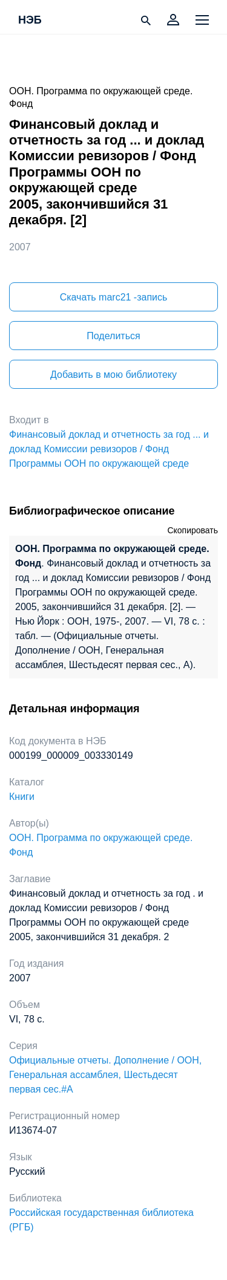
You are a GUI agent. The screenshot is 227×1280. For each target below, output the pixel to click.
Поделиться (113, 336)
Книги (22, 796)
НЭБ (30, 20)
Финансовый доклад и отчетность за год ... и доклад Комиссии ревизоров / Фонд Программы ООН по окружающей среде (109, 449)
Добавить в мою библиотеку (113, 374)
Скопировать (192, 530)
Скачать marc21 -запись (114, 297)
